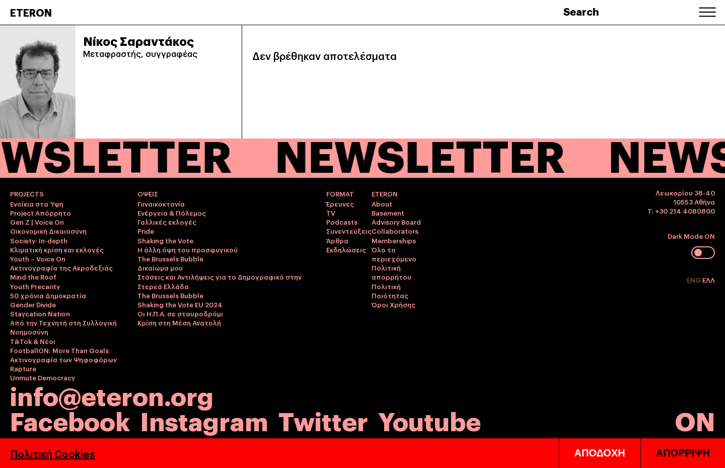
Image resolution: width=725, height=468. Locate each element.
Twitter (323, 420)
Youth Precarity (35, 286)
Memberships (394, 240)
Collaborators (395, 230)
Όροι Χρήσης (393, 304)
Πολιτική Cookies (52, 453)
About (382, 203)
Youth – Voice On (37, 258)
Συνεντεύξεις (349, 230)
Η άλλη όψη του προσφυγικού (187, 249)
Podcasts (341, 221)
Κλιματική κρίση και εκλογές (57, 249)
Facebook (70, 420)
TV (330, 212)
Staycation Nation (40, 313)
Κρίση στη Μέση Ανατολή (179, 322)
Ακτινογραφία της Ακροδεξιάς (61, 267)
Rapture (23, 368)
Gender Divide (33, 304)
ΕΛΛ (708, 279)
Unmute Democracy (42, 377)
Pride (145, 230)
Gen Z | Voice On (37, 221)
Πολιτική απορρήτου (391, 272)
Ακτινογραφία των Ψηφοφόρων (63, 359)
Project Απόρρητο (40, 212)
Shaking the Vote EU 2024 (180, 304)
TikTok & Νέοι (32, 341)
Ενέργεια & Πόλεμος (171, 212)
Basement (388, 212)
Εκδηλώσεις (346, 249)
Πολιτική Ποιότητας (390, 291)
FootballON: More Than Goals (59, 350)
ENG (694, 279)
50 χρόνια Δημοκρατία (48, 295)
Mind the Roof (33, 276)
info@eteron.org (111, 395)
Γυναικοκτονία (161, 203)
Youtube (429, 420)
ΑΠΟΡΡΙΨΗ (683, 452)
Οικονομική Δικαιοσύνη (48, 230)
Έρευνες (340, 203)
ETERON (31, 12)
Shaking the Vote (165, 240)
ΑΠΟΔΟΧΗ (599, 452)
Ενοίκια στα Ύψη (36, 203)
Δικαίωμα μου (160, 267)
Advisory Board (396, 221)
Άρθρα (337, 240)
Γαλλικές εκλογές (166, 221)
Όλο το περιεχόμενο (394, 254)
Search (581, 11)
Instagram (204, 420)
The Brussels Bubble (170, 258)
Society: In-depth (38, 240)
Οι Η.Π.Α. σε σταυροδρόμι (180, 313)
